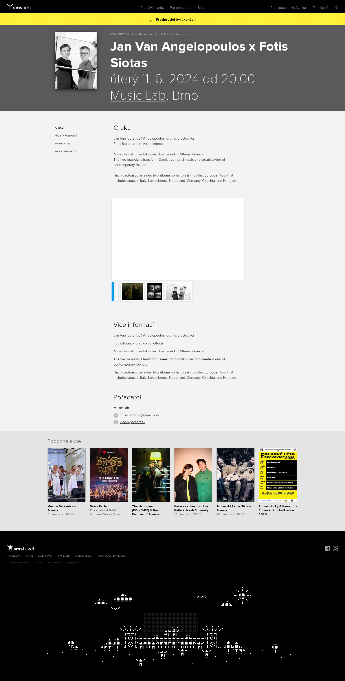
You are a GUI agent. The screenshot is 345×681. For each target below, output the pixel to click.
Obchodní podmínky (112, 556)
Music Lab (138, 95)
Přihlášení (320, 7)
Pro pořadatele (181, 7)
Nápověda (45, 556)
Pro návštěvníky (152, 7)
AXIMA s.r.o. (43, 562)
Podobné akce (65, 151)
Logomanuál (84, 556)
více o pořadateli (132, 422)
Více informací (66, 135)
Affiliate (64, 556)
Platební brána (61, 562)
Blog (201, 7)
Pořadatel (63, 143)
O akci (59, 127)
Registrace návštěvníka (288, 7)
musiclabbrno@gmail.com (139, 415)
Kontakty (14, 556)
